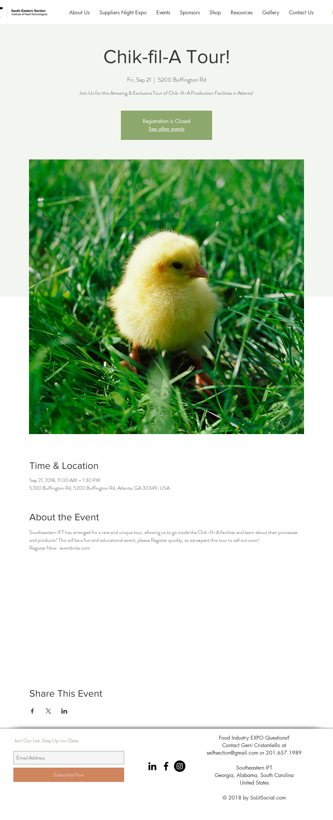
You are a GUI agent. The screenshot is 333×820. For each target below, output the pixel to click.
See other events (166, 129)
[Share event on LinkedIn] (64, 711)
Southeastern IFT (254, 767)
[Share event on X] (48, 711)
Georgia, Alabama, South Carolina (254, 775)
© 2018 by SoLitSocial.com (254, 797)
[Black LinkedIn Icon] (152, 766)
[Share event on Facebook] (32, 711)
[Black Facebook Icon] (166, 766)
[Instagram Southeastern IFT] (179, 766)
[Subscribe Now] (68, 775)
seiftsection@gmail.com (232, 752)
